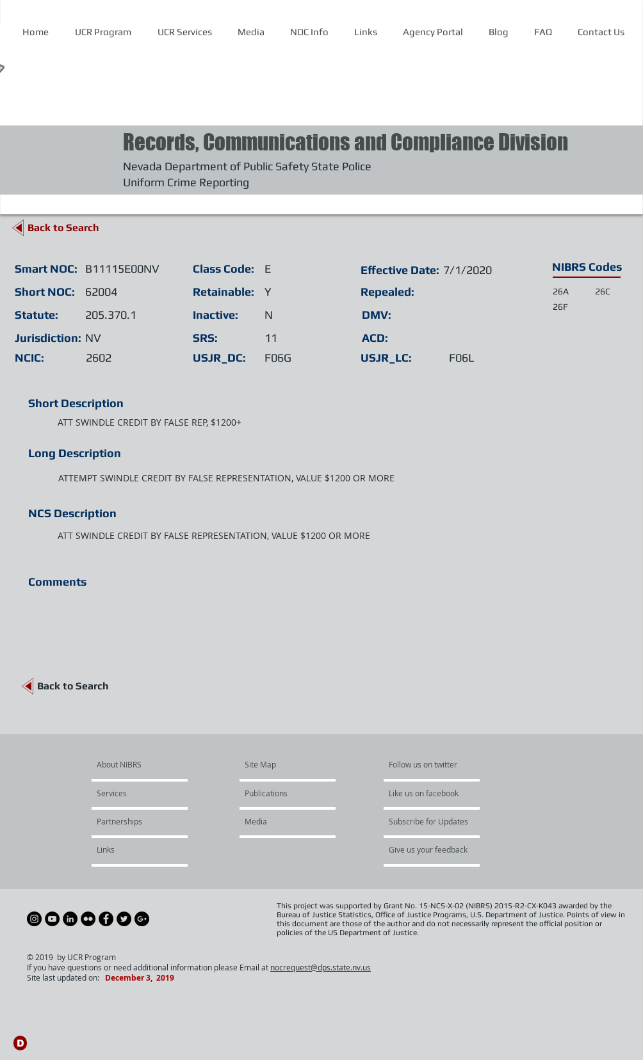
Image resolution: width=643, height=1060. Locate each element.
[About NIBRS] (146, 765)
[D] (20, 1043)
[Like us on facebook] (427, 793)
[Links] (131, 850)
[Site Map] (275, 765)
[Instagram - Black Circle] (34, 918)
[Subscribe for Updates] (428, 821)
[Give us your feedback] (435, 850)
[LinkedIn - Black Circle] (70, 918)
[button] (309, 32)
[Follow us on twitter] (427, 765)
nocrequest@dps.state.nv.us (320, 967)
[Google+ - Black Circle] (141, 918)
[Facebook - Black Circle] (106, 918)
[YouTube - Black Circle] (52, 918)
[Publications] (281, 793)
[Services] (133, 793)
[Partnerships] (131, 821)
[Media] (279, 821)
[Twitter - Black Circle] (124, 918)
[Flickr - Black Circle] (88, 918)
